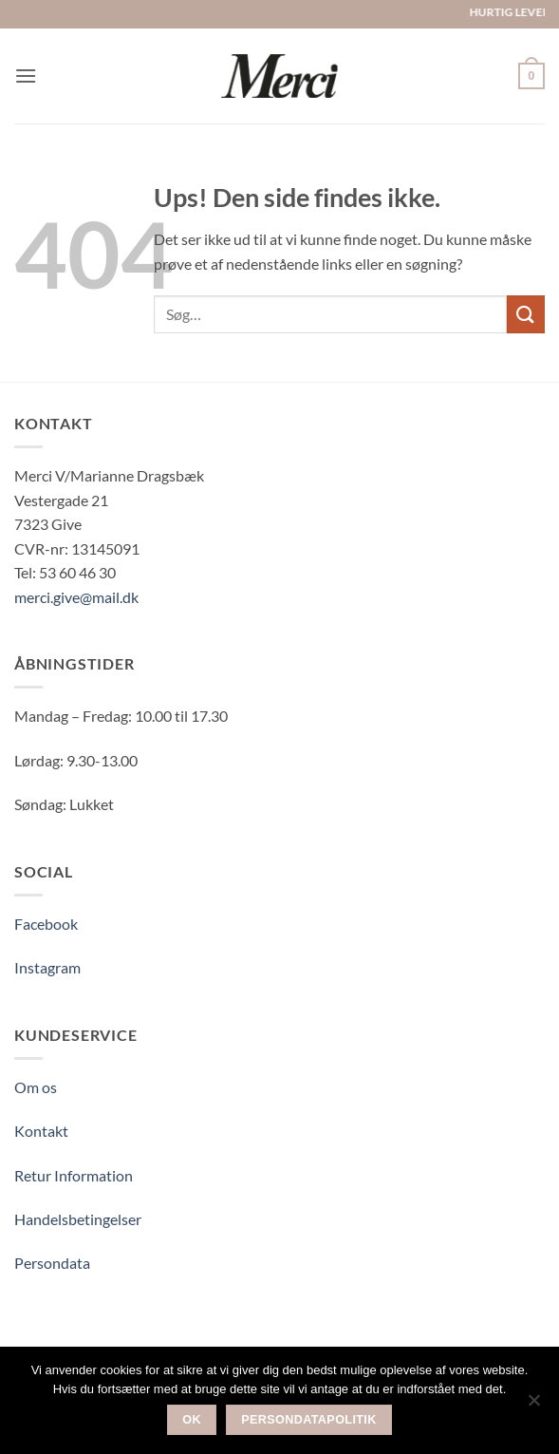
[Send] (526, 313)
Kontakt (41, 1131)
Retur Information (73, 1175)
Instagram (47, 967)
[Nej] (533, 1405)
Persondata (52, 1263)
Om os (35, 1087)
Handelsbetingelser (77, 1219)
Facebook (46, 924)
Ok (191, 1419)
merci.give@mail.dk (76, 597)
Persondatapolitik (309, 1419)
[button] (25, 75)
